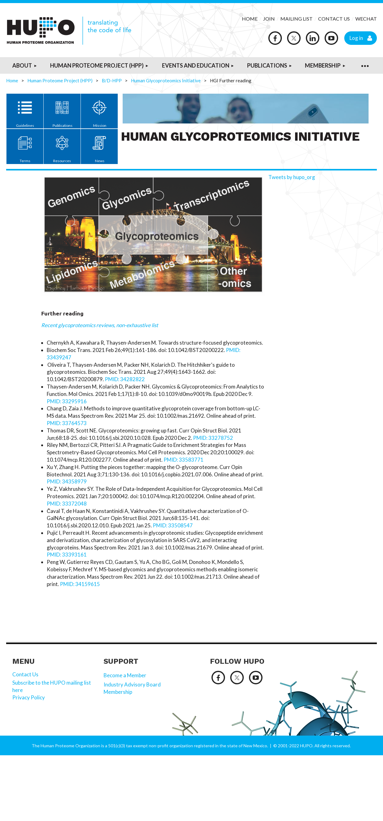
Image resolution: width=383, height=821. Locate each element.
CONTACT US (334, 19)
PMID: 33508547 (173, 525)
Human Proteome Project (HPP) (60, 80)
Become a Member (125, 675)
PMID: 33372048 (67, 503)
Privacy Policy (29, 697)
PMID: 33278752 (213, 438)
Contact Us (25, 674)
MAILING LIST (296, 19)
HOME (250, 19)
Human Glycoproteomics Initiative (166, 80)
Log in (356, 38)
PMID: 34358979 (67, 481)
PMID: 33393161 (67, 554)
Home (12, 80)
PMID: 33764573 (67, 423)
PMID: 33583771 (184, 459)
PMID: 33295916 (67, 401)
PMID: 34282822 (125, 379)
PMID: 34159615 (80, 584)
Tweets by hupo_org (291, 177)
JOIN (269, 19)
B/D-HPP (112, 80)
